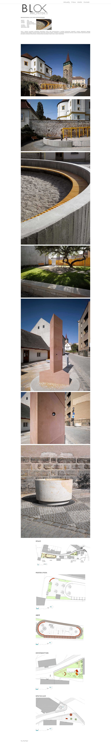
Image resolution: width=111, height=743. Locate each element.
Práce (73, 2)
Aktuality (66, 2)
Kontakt (86, 2)
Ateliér (79, 2)
